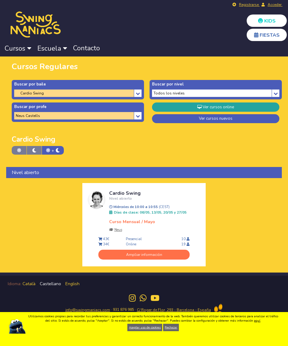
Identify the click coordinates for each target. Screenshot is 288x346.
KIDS (267, 21)
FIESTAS (267, 35)
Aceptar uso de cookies (145, 327)
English (72, 284)
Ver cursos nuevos (215, 118)
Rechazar (171, 327)
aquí (257, 321)
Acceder (275, 4)
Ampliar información (144, 254)
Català (29, 284)
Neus (118, 229)
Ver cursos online (215, 107)
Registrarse (249, 4)
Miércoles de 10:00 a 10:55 (139, 207)
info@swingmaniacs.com (87, 310)
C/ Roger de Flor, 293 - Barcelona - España (174, 310)
